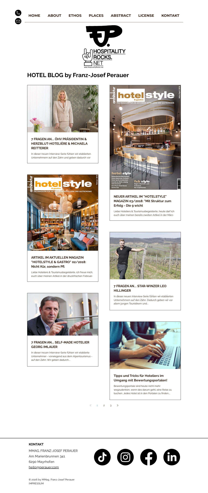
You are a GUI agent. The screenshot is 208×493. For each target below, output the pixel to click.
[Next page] (117, 405)
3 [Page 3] (110, 405)
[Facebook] (148, 457)
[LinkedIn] (171, 457)
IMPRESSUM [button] (36, 483)
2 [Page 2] (104, 405)
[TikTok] (102, 457)
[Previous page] (90, 405)
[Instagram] (125, 457)
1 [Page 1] (97, 405)
